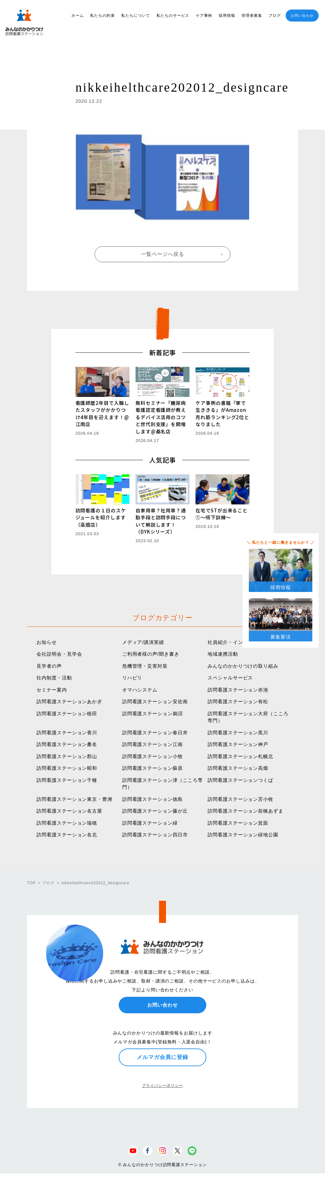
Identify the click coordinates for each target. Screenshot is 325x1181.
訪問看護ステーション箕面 (238, 823)
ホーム (77, 15)
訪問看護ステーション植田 (66, 713)
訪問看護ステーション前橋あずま (245, 811)
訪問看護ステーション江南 (152, 744)
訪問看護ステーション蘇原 (152, 768)
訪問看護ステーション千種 (66, 780)
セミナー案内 (51, 689)
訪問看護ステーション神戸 (238, 744)
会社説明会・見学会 (59, 654)
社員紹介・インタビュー (235, 642)
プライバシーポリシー (162, 1085)
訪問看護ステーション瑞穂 (66, 823)
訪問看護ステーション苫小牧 (240, 799)
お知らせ (46, 642)
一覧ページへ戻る (162, 254)
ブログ (275, 15)
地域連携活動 (223, 654)
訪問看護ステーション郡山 (66, 756)
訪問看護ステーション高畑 (238, 768)
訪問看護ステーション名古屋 (69, 811)
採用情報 (227, 15)
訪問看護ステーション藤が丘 (155, 811)
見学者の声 (49, 666)
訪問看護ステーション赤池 (238, 689)
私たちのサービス (172, 15)
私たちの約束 (102, 15)
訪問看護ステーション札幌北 (240, 756)
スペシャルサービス (230, 677)
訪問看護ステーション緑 (150, 823)
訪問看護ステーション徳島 (152, 799)
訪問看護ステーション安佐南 (155, 701)
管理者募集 (252, 15)
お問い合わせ (302, 15)
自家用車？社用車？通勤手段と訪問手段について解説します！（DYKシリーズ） (161, 521)
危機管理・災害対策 (145, 666)
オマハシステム (139, 689)
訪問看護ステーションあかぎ (69, 701)
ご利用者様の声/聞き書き (150, 654)
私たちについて (135, 15)
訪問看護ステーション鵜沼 (152, 713)
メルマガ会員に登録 (162, 1057)
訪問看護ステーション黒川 (238, 732)
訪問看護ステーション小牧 (152, 756)
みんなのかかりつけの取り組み (243, 666)
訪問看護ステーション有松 (238, 701)
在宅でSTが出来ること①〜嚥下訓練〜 (222, 514)
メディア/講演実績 (143, 642)
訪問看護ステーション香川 (66, 732)
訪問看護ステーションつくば (240, 780)
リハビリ (132, 677)
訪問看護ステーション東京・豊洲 (74, 799)
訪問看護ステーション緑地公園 (243, 834)
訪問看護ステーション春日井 (155, 732)
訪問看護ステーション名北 (66, 834)
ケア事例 (204, 15)
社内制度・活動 (54, 677)
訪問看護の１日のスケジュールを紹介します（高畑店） (101, 517)
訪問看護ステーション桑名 (66, 744)
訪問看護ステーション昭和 (66, 768)
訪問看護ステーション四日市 (155, 834)
